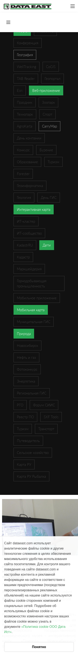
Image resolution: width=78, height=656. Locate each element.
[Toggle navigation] (72, 6)
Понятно (39, 647)
